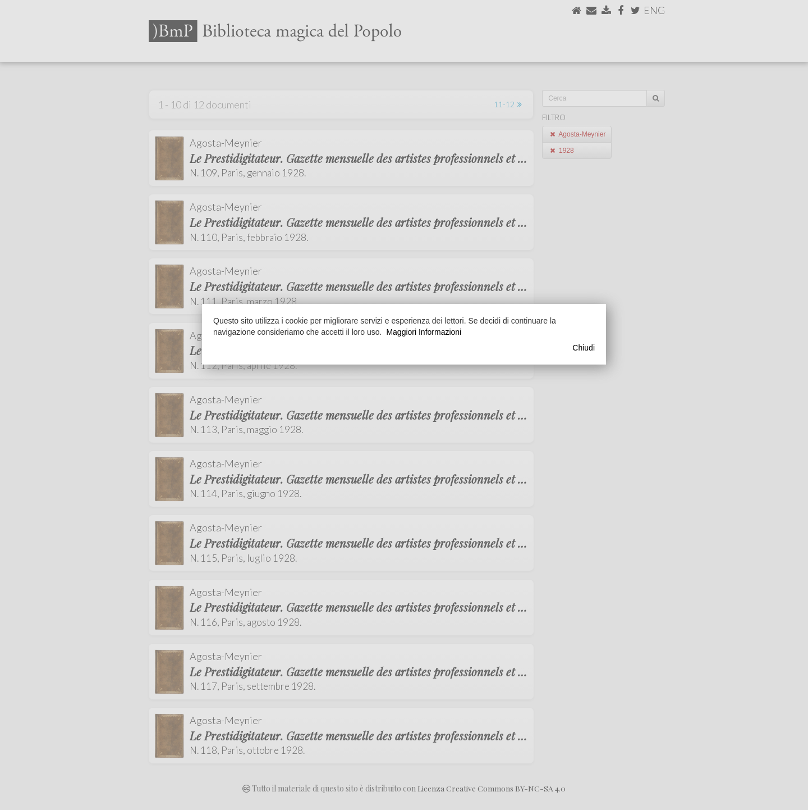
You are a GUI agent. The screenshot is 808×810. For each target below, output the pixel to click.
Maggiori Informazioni (423, 331)
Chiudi (583, 347)
